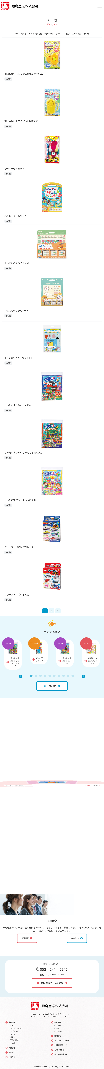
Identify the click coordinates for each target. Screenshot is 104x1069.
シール (59, 34)
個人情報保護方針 (61, 1054)
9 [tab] (68, 676)
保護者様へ (13, 1048)
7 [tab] (59, 676)
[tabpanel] (13, 655)
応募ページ (75, 938)
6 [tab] (54, 676)
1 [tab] (31, 676)
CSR (58, 1028)
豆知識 (11, 1052)
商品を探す (13, 1022)
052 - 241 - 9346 (54, 969)
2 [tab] (36, 676)
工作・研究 (76, 34)
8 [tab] (63, 676)
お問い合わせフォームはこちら (52, 983)
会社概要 (57, 1022)
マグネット (49, 34)
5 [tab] (49, 676)
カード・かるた (35, 34)
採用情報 (25, 938)
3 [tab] (40, 676)
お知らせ (12, 1057)
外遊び (66, 34)
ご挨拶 (58, 1025)
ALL (17, 34)
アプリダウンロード (61, 1041)
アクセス (59, 1031)
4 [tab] (45, 676)
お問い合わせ (59, 1050)
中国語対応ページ (61, 1045)
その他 (86, 34)
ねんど (23, 34)
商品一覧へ (50, 685)
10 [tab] (73, 676)
